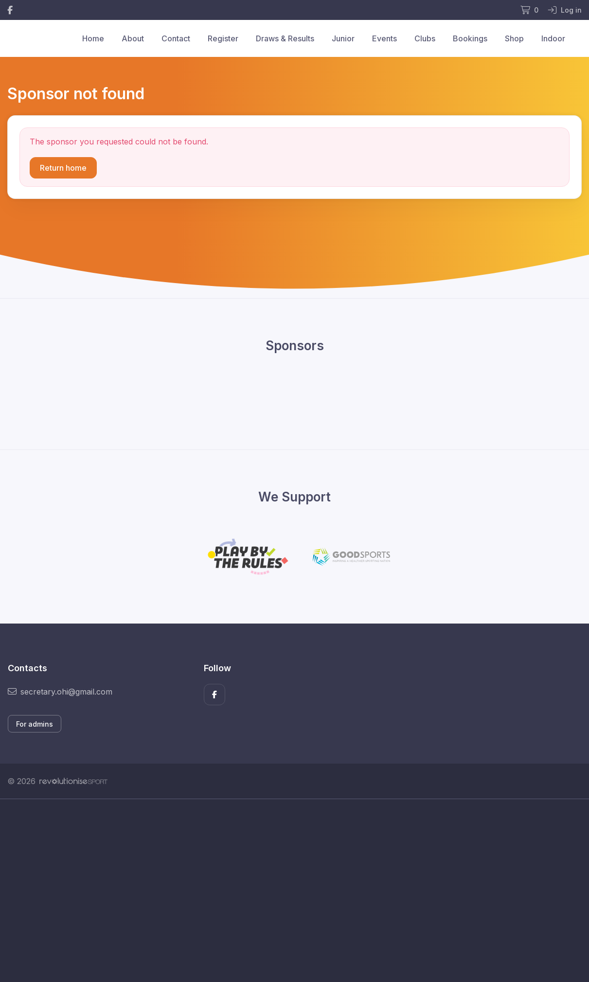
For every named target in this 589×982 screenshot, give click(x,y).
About (133, 38)
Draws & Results (285, 38)
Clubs (424, 38)
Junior (343, 38)
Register (223, 38)
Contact (175, 38)
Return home (63, 168)
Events (384, 38)
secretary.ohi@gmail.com (60, 691)
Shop (514, 38)
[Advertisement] (294, 890)
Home (93, 38)
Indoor (553, 38)
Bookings (470, 38)
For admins (34, 724)
